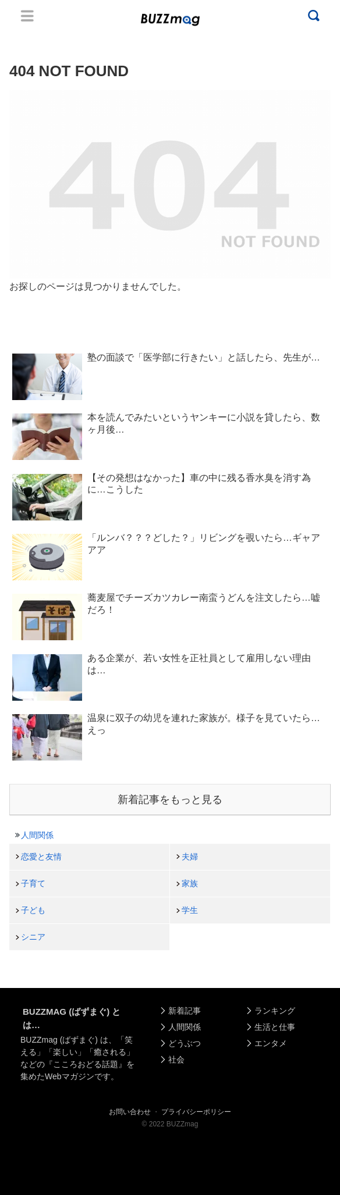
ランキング (274, 1010)
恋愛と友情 (41, 856)
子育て (33, 883)
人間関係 (37, 835)
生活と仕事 (274, 1027)
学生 (190, 910)
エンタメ (270, 1043)
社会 (176, 1059)
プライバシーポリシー (196, 1112)
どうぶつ (184, 1043)
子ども (33, 910)
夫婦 (190, 856)
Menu (27, 15)
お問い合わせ (130, 1112)
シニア (33, 936)
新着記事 (184, 1010)
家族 (190, 883)
